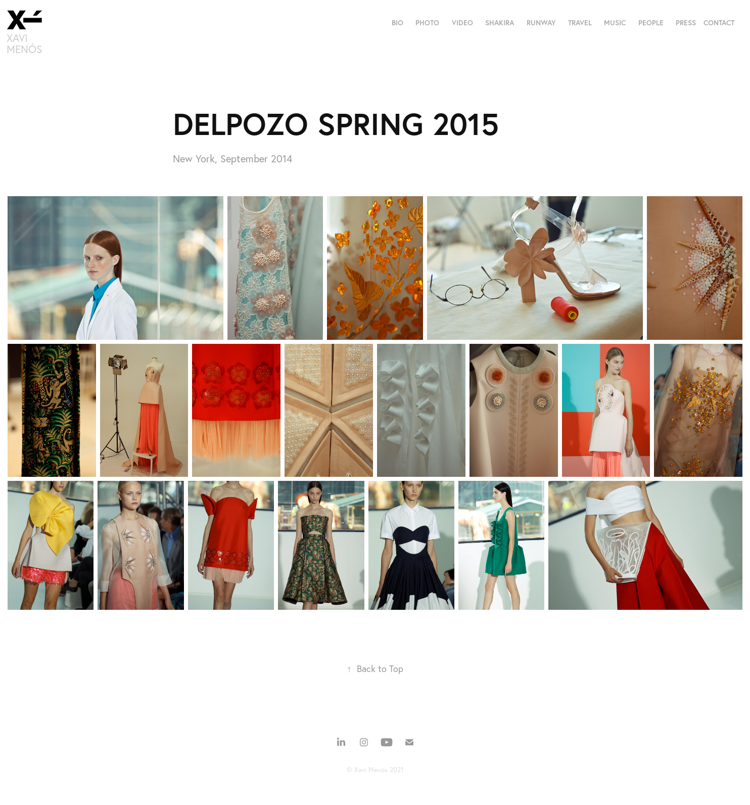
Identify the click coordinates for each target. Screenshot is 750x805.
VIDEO (462, 22)
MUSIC (615, 22)
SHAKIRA (499, 22)
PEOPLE (651, 22)
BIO (397, 22)
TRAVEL (580, 22)
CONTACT (719, 22)
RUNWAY (541, 22)
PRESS (686, 22)
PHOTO (427, 22)
